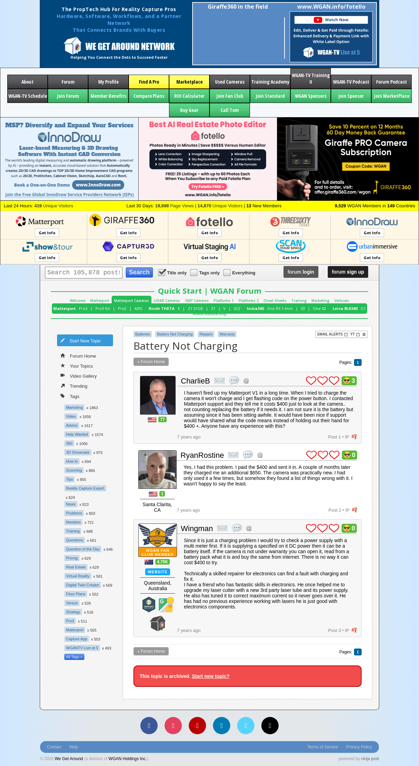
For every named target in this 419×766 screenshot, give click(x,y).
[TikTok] (270, 725)
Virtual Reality (78, 576)
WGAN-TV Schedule (27, 96)
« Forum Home (151, 361)
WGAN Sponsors (310, 96)
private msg (219, 381)
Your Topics (76, 365)
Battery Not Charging (175, 334)
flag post (354, 436)
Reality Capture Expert (85, 488)
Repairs (206, 334)
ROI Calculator (189, 96)
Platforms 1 (224, 300)
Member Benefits (108, 96)
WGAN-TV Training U (311, 78)
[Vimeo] (245, 725)
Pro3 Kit (102, 308)
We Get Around (69, 758)
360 (69, 443)
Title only (173, 272)
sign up (348, 272)
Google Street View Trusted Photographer (166, 604)
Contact (54, 747)
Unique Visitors (53, 205)
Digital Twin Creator (82, 585)
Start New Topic (80, 340)
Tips (69, 479)
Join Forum (68, 96)
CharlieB (195, 381)
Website (157, 572)
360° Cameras (197, 300)
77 (162, 419)
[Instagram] (173, 725)
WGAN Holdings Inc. (128, 758)
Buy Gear (189, 110)
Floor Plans (75, 594)
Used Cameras (229, 81)
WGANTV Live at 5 (82, 648)
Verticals (341, 300)
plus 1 (311, 380)
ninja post (370, 758)
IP (347, 436)
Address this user (246, 381)
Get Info (47, 232)
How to (72, 461)
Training (299, 300)
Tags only (205, 272)
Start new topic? (211, 676)
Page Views (174, 205)
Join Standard (270, 96)
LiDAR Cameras (167, 300)
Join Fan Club (229, 96)
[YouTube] (197, 725)
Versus (72, 603)
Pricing (72, 558)
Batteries (142, 334)
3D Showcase (78, 452)
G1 (363, 308)
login (301, 272)
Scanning (74, 470)
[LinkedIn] (221, 725)
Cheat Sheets (275, 300)
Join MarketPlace (391, 96)
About (27, 81)
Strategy (73, 612)
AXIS (138, 308)
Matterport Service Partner (149, 604)
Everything (239, 272)
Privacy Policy (359, 747)
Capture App (76, 639)
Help (73, 747)
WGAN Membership (210, 313)
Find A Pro (149, 81)
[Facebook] (149, 725)
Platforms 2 (249, 300)
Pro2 (122, 308)
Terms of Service (322, 747)
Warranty (227, 334)
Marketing (320, 300)
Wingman (197, 528)
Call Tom (230, 110)
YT (355, 334)
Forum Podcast (391, 81)
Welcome (77, 300)
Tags (69, 396)
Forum (68, 81)
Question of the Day (83, 549)
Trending (73, 385)
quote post (234, 380)
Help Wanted (77, 434)
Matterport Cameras (131, 300)
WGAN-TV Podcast (351, 81)
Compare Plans (148, 96)
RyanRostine (202, 455)
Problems (74, 513)
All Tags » (74, 657)
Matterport (99, 300)
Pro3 (83, 308)
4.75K (162, 561)
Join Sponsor (351, 96)
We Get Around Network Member (158, 623)
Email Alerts (332, 334)
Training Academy (270, 81)
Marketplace (189, 81)
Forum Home (78, 355)
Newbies (73, 522)
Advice (71, 425)
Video (71, 416)
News (71, 504)
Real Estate (76, 567)
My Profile (108, 81)
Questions (74, 540)
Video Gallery (78, 375)
